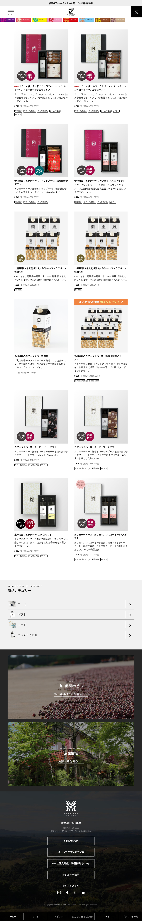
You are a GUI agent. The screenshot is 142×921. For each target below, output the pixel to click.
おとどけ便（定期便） (83, 916)
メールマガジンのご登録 (71, 852)
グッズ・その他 (130, 916)
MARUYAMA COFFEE (71, 12)
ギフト (35, 916)
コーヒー (11, 916)
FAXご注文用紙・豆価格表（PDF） (71, 863)
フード (106, 916)
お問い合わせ (71, 840)
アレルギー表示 (70, 874)
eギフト (59, 916)
